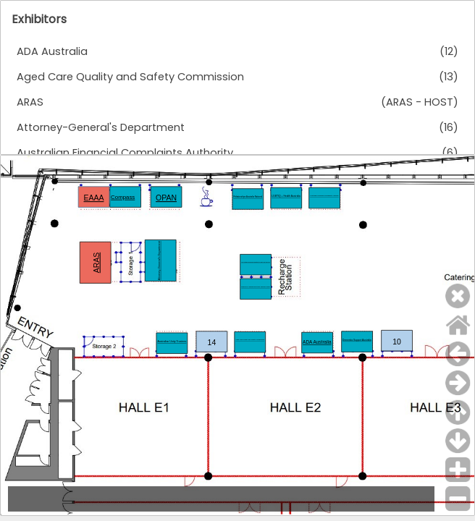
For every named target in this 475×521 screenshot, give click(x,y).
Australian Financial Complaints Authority (125, 152)
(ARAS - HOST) (419, 102)
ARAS (30, 102)
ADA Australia (52, 51)
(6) (450, 152)
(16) (448, 127)
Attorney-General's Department (101, 127)
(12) (449, 51)
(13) (448, 76)
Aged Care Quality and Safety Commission (130, 76)
